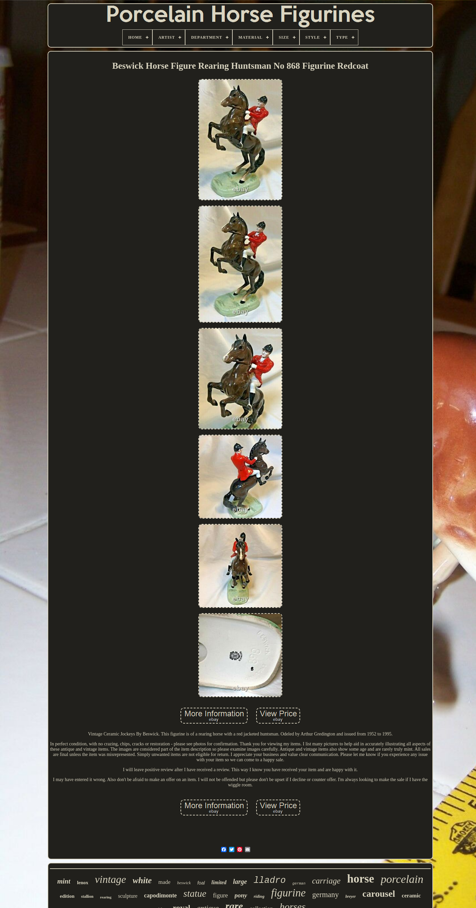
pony (241, 895)
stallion (87, 896)
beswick (184, 882)
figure (220, 895)
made (164, 882)
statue (194, 893)
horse (360, 878)
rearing (106, 897)
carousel (378, 893)
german (298, 884)
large (240, 881)
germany (325, 894)
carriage (326, 880)
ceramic (411, 895)
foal (201, 883)
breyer (350, 896)
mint (63, 881)
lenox (82, 882)
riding (259, 896)
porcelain (402, 879)
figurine (288, 893)
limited (219, 882)
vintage (110, 879)
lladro (270, 881)
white (142, 880)
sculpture (128, 896)
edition (67, 896)
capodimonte (160, 895)
